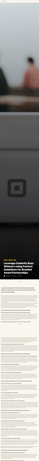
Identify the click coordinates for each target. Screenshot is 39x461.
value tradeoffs (4, 436)
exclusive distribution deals (33, 435)
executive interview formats (28, 370)
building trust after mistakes (21, 408)
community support (11, 362)
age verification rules (29, 389)
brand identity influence (26, 342)
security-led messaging (4, 427)
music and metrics (29, 350)
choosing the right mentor (17, 342)
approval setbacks (13, 427)
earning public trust (12, 408)
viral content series (20, 370)
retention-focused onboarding (8, 351)
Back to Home (4, 1)
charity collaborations (9, 308)
